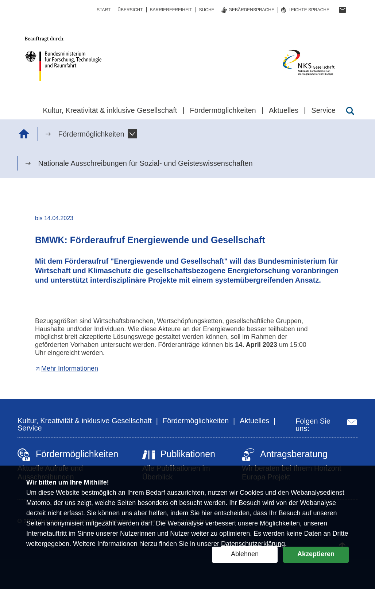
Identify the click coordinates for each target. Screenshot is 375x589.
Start (104, 9)
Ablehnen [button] (245, 554)
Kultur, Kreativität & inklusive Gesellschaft (85, 420)
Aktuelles (254, 420)
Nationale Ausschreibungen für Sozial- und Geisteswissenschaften (145, 163)
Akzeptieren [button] (316, 554)
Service (30, 428)
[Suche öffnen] (350, 111)
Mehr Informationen (69, 368)
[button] (132, 133)
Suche (206, 9)
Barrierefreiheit (171, 9)
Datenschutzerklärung (253, 543)
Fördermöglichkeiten (91, 134)
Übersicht (130, 9)
